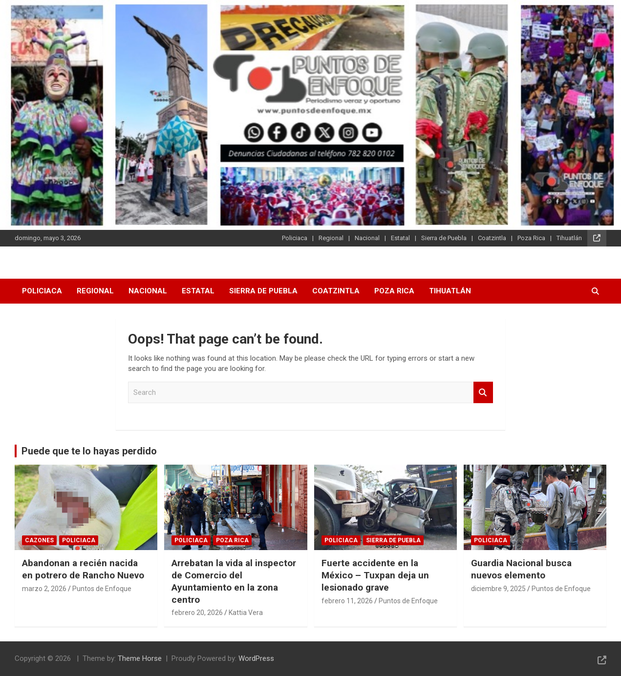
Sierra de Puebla (444, 238)
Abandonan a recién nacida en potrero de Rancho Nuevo (83, 569)
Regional (331, 238)
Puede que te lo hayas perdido (89, 451)
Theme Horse (140, 658)
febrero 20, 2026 (197, 612)
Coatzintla (492, 238)
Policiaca (294, 238)
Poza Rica (531, 238)
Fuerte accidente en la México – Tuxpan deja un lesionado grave (375, 575)
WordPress (256, 658)
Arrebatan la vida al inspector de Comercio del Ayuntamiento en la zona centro (233, 581)
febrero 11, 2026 (347, 601)
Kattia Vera (246, 612)
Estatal (400, 238)
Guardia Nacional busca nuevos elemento (521, 569)
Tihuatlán (569, 238)
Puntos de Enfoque (101, 589)
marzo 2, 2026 (44, 589)
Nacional (367, 238)
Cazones (39, 540)
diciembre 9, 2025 (498, 589)
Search (483, 393)
